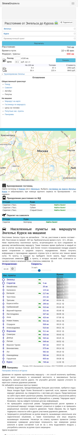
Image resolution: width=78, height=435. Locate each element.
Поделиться (67, 22)
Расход (10, 58)
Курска (24, 371)
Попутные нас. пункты (14, 111)
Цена (9, 62)
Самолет (8, 88)
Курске (22, 189)
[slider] (39, 270)
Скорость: (36, 264)
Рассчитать (39, 43)
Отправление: (9, 264)
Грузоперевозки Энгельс (14, 74)
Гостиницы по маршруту (15, 104)
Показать (65, 60)
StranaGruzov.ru (10, 3)
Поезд (7, 84)
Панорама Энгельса (10, 371)
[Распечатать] (56, 24)
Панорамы (9, 114)
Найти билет (60, 205)
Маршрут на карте (12, 101)
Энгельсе (35, 189)
